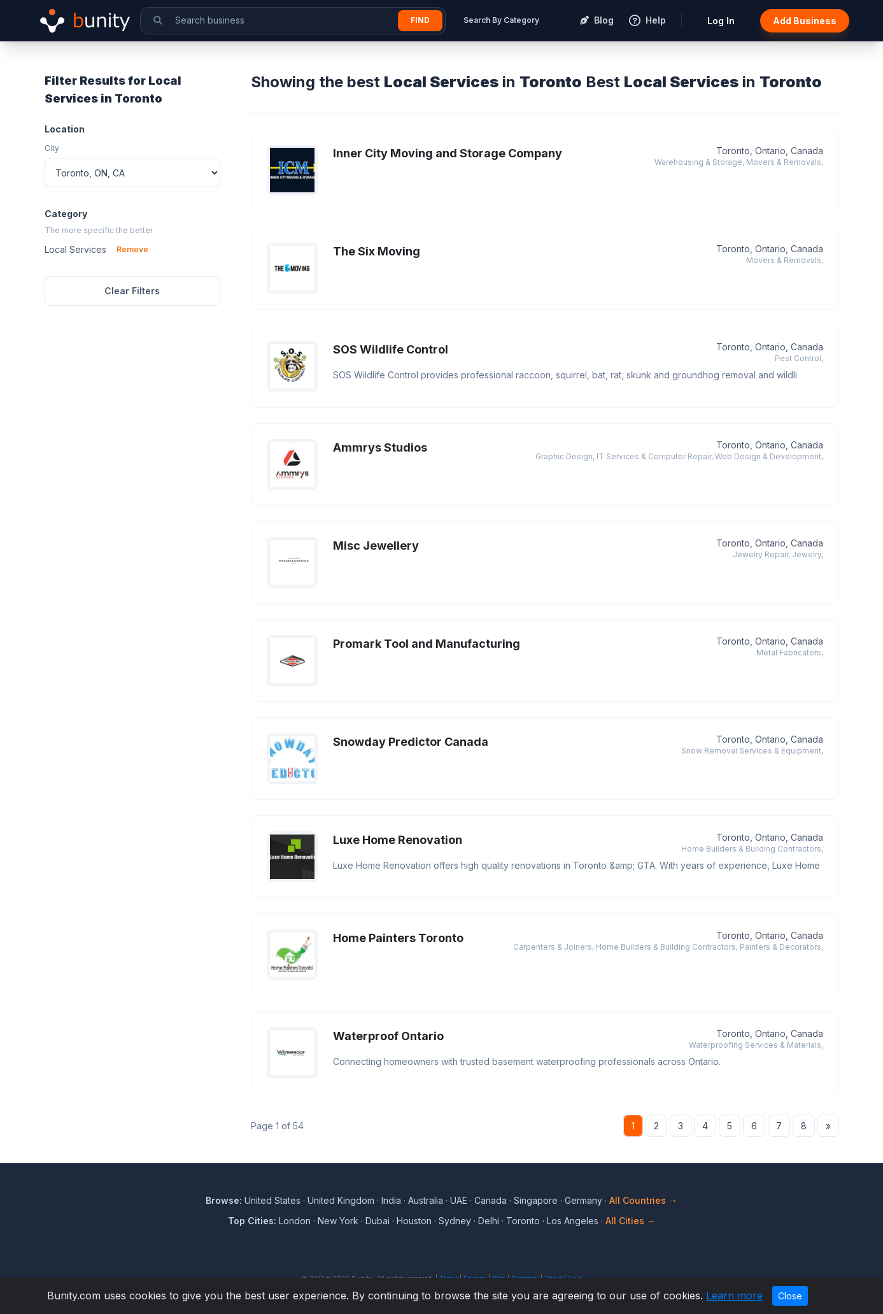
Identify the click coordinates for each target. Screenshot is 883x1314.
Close (790, 1295)
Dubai (377, 1220)
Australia (425, 1200)
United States (272, 1200)
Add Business (805, 20)
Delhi (488, 1220)
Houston (414, 1220)
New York (338, 1220)
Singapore (536, 1200)
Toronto (523, 1220)
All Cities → (630, 1220)
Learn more (734, 1295)
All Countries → (643, 1200)
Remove (132, 249)
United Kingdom (340, 1200)
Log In (721, 20)
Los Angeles (572, 1220)
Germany (583, 1200)
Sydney (455, 1220)
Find (420, 20)
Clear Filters (132, 290)
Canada (490, 1200)
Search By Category (501, 20)
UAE (458, 1200)
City (52, 148)
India (391, 1200)
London (295, 1220)
